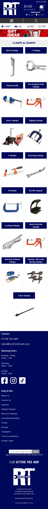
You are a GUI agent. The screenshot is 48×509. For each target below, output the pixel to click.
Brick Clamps (12, 50)
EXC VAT (41, 15)
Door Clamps (12, 120)
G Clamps (12, 190)
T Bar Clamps (24, 295)
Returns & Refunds (9, 413)
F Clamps (12, 155)
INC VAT (31, 15)
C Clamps (36, 50)
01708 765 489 (9, 338)
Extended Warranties (10, 418)
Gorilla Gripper (36, 190)
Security (4, 427)
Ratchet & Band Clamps (12, 260)
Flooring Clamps (36, 155)
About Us (5, 395)
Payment (5, 404)
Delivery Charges (8, 409)
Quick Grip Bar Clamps (36, 225)
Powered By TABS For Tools (24, 503)
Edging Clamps (36, 120)
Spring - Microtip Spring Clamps (36, 260)
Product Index (7, 440)
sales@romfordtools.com (15, 343)
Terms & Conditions (9, 436)
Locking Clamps (12, 225)
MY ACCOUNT (41, 2)
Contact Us (6, 400)
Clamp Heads (12, 85)
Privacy (4, 422)
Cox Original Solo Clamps (36, 85)
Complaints (6, 431)
